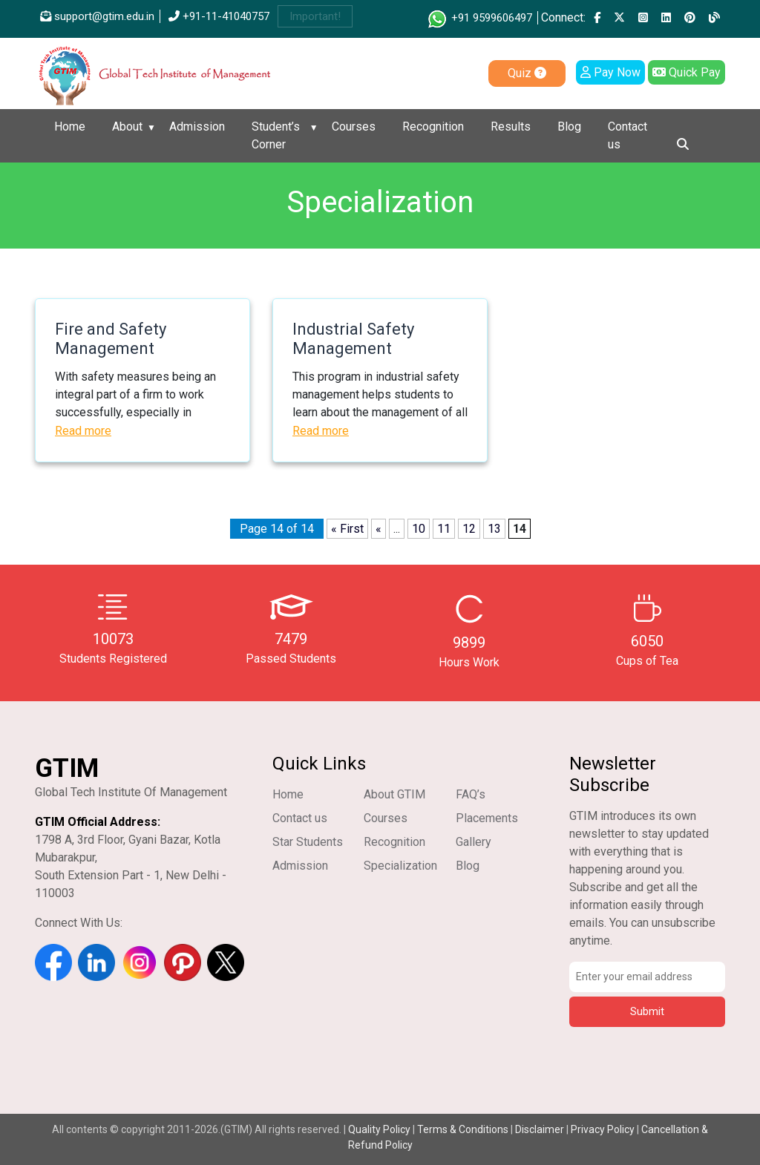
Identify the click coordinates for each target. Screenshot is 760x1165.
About (127, 126)
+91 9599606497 (479, 17)
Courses (354, 126)
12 (469, 529)
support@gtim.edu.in (97, 16)
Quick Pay (686, 72)
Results (511, 126)
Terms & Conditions (462, 1129)
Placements (487, 818)
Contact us (627, 135)
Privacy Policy (603, 1129)
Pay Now (610, 72)
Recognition (433, 126)
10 (418, 529)
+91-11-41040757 (218, 16)
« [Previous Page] (378, 529)
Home (69, 126)
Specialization (400, 866)
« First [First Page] (347, 529)
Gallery (473, 842)
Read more (83, 431)
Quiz (527, 73)
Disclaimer (539, 1129)
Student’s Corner (276, 135)
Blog (569, 126)
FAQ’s (470, 794)
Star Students (307, 842)
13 (494, 529)
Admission (197, 126)
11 (444, 529)
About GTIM (394, 794)
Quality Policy (380, 1129)
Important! (315, 16)
